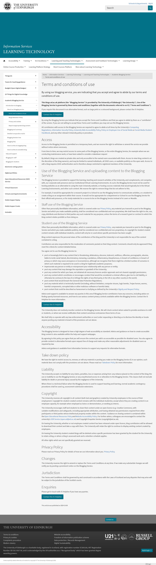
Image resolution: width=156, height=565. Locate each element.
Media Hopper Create (12, 206)
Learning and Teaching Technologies (96, 75)
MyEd (150, 3)
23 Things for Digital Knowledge (16, 94)
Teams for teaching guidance (15, 82)
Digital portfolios (11, 173)
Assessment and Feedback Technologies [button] (102, 61)
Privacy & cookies (10, 537)
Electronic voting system (14, 167)
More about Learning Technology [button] (89, 67)
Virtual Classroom (11, 188)
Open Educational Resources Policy (58, 416)
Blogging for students (12, 162)
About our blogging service (15, 109)
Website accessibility (62, 534)
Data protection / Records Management (69, 540)
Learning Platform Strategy (39, 67)
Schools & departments (138, 3)
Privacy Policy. (109, 451)
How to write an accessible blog (17, 150)
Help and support (11, 154)
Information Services (17, 47)
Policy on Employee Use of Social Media (117, 130)
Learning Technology (73, 75)
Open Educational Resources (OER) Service (17, 180)
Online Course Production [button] (13, 67)
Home (45, 75)
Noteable (8, 212)
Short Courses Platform (62, 67)
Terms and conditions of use (17, 113)
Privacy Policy (105, 208)
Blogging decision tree (14, 137)
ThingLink (8, 76)
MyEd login (147, 550)
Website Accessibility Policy (86, 416)
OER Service (55, 419)
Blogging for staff (11, 158)
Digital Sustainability (62, 543)
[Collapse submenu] (36, 100)
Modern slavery (9, 543)
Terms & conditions (11, 534)
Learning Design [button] (129, 61)
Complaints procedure (12, 540)
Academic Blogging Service (14, 100)
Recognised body (68, 550)
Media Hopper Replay (12, 200)
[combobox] (126, 8)
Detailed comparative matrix (16, 134)
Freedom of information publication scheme (71, 537)
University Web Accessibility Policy (87, 130)
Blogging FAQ (11, 142)
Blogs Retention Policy (16, 117)
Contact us (110, 519)
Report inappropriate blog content (19, 126)
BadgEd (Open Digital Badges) (15, 88)
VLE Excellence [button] (41, 61)
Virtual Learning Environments (16, 194)
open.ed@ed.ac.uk (68, 419)
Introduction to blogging (13, 105)
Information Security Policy (62, 130)
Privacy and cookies (15, 121)
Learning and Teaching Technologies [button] (66, 61)
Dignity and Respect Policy (128, 289)
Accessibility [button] (14, 61)
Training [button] (26, 61)
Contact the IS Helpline (52, 114)
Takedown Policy (108, 362)
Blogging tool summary (14, 129)
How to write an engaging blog (16, 146)
